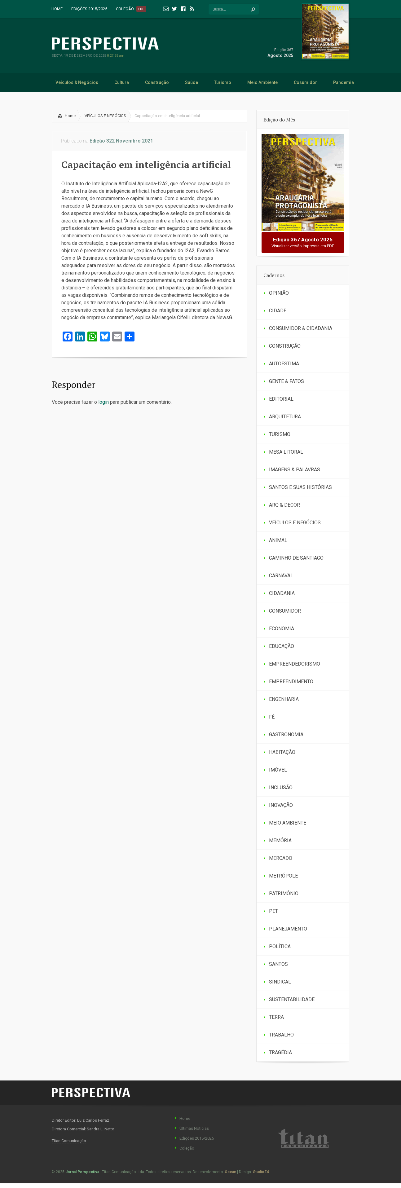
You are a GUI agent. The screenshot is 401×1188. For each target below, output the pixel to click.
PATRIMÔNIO (283, 893)
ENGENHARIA (284, 699)
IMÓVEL (278, 770)
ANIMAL (278, 540)
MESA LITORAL (286, 452)
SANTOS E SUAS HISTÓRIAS (300, 487)
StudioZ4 (261, 1172)
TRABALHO (281, 1035)
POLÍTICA (280, 946)
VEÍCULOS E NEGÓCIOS (105, 115)
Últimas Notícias (194, 1128)
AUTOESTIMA (284, 364)
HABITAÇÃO (282, 752)
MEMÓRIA (280, 840)
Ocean (230, 1172)
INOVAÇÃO (281, 805)
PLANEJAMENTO (288, 929)
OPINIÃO (279, 293)
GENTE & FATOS (286, 381)
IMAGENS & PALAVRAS (294, 470)
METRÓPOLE (283, 876)
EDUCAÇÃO (281, 646)
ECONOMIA (281, 628)
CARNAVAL (281, 576)
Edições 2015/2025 (196, 1138)
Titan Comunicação (69, 1140)
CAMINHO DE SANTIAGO (296, 558)
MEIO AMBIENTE (287, 823)
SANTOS (278, 964)
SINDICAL (280, 982)
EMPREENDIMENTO (291, 681)
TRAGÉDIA (280, 1052)
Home (70, 115)
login (103, 402)
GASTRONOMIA (286, 734)
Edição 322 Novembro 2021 (121, 141)
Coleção (186, 1148)
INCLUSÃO (281, 787)
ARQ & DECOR (284, 505)
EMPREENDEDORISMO (294, 664)
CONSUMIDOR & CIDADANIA (300, 328)
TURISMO (279, 434)
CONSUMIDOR (285, 611)
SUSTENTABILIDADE (292, 999)
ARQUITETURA (285, 417)
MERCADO (280, 858)
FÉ (272, 717)
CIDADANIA (282, 593)
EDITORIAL (281, 399)
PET (273, 911)
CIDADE (277, 311)
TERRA (276, 1017)
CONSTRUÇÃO (285, 346)
